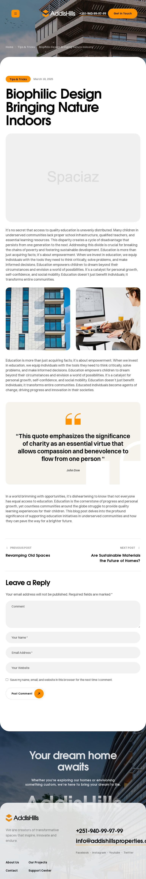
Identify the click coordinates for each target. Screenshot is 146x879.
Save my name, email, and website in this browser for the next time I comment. (61, 680)
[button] (92, 13)
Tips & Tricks (18, 79)
